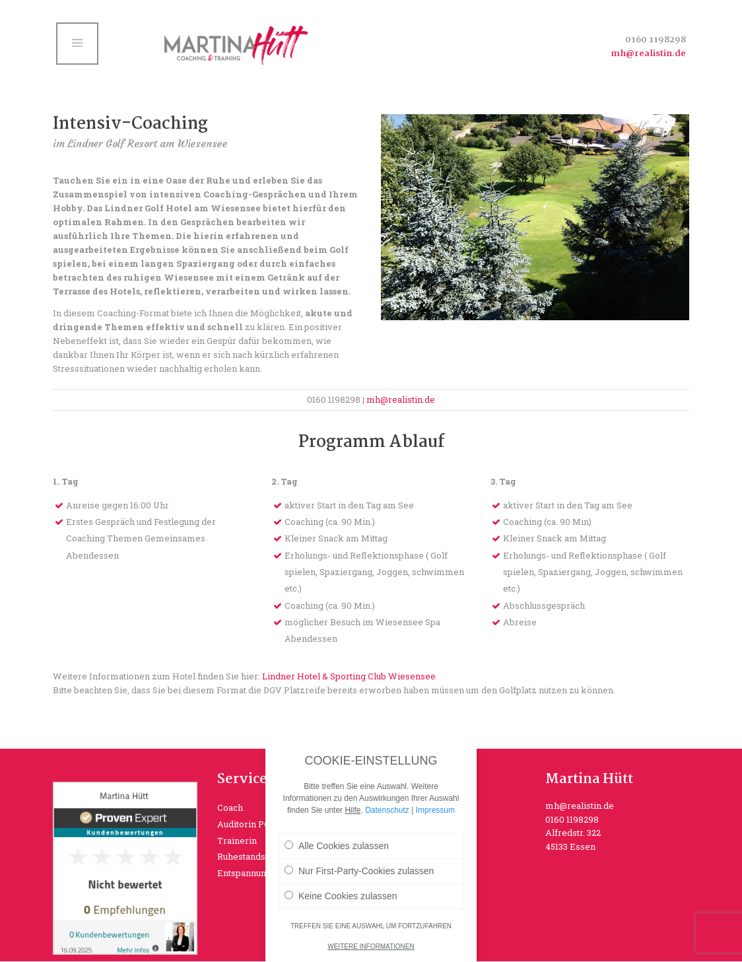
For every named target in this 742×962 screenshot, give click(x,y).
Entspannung (244, 873)
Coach (230, 807)
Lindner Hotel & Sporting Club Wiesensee (349, 676)
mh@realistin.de (648, 53)
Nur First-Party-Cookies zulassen (359, 871)
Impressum (435, 810)
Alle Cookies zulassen (337, 846)
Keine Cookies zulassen (341, 896)
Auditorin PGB (246, 824)
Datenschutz (387, 810)
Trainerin (237, 840)
